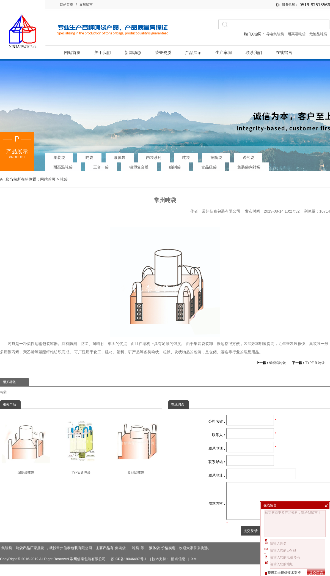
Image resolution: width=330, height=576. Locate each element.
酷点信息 (178, 558)
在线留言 (86, 5)
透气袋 (248, 156)
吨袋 (89, 156)
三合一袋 (101, 165)
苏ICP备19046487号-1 (129, 558)
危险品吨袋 (318, 34)
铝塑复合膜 (138, 165)
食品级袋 (209, 165)
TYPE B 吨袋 (314, 363)
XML (195, 558)
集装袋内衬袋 (248, 165)
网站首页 (66, 5)
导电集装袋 (275, 34)
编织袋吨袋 (277, 363)
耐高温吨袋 (297, 34)
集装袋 (59, 156)
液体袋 (119, 156)
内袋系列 (153, 156)
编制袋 (175, 165)
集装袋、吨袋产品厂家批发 (22, 547)
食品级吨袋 (136, 444)
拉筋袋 (216, 156)
